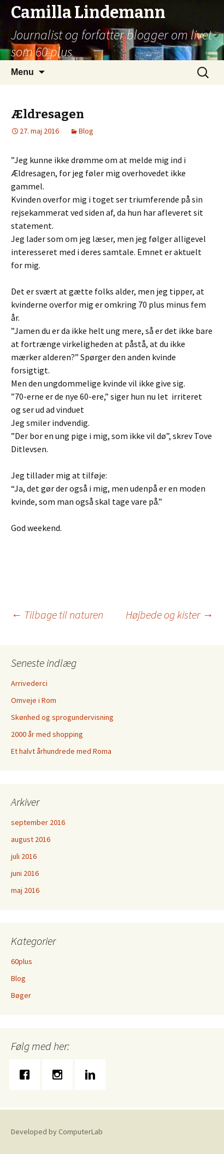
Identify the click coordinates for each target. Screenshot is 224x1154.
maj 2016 (25, 890)
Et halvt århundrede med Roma (61, 751)
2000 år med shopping (47, 734)
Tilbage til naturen (57, 614)
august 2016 (30, 839)
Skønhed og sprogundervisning (62, 717)
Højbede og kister (169, 614)
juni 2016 (25, 873)
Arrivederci (29, 683)
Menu (22, 72)
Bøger (21, 995)
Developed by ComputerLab (57, 1131)
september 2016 (38, 822)
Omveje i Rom (33, 700)
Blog (86, 131)
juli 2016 (24, 856)
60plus (21, 961)
